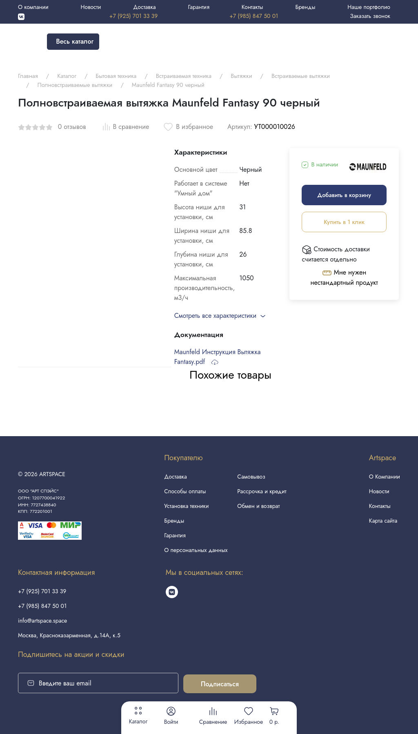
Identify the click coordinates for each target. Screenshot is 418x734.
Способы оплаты (185, 491)
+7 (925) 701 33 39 (133, 16)
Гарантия (198, 7)
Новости (90, 7)
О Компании (384, 476)
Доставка (144, 7)
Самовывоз (251, 476)
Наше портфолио (368, 7)
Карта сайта (383, 521)
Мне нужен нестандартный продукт (344, 277)
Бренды (305, 7)
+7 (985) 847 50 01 (253, 16)
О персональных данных (195, 550)
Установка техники (186, 506)
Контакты (252, 7)
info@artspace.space (42, 620)
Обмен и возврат (258, 506)
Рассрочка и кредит (261, 491)
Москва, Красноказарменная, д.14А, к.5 (69, 635)
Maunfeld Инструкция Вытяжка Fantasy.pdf (217, 356)
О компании (33, 7)
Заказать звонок (370, 16)
